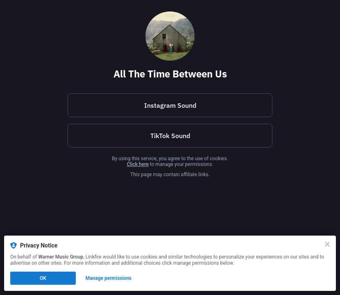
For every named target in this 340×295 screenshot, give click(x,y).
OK (43, 278)
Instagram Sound (170, 105)
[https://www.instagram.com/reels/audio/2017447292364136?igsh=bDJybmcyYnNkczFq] (170, 105)
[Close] (327, 244)
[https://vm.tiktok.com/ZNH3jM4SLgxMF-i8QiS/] (170, 136)
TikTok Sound (170, 136)
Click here (137, 164)
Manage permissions (109, 278)
